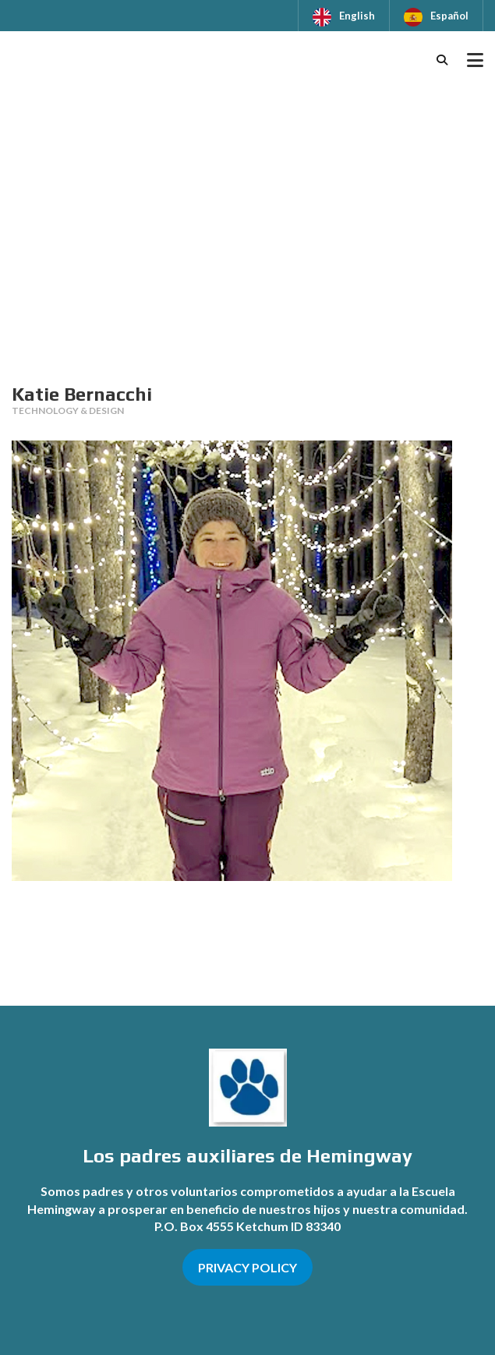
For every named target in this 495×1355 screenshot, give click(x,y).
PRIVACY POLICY (247, 1267)
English (357, 15)
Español (449, 15)
